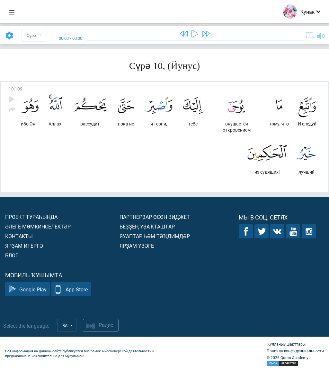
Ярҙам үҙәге (137, 245)
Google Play (27, 289)
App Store (71, 289)
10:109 (15, 89)
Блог (11, 255)
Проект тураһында (31, 216)
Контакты (19, 236)
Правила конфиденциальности (295, 350)
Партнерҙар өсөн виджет (155, 216)
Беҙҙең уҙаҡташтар (147, 226)
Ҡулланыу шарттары (286, 344)
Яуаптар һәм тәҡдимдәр (155, 236)
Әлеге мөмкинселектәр (38, 226)
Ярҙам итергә (24, 245)
